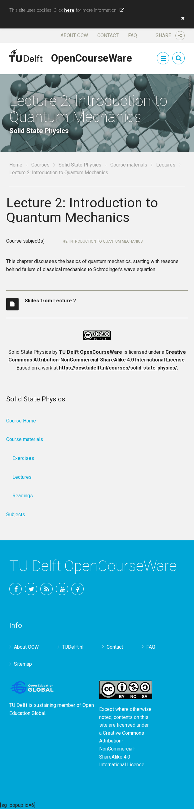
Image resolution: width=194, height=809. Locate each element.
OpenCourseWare (91, 57)
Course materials (128, 165)
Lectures (165, 165)
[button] (181, 18)
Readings (22, 496)
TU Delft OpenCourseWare (90, 352)
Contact (108, 35)
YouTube (62, 589)
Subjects (15, 514)
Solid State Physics (80, 165)
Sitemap (23, 664)
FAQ (132, 35)
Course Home (21, 421)
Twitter (31, 589)
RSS (46, 589)
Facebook (15, 589)
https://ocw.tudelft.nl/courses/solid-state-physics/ (118, 368)
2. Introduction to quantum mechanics (104, 241)
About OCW (74, 35)
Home (15, 165)
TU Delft (77, 589)
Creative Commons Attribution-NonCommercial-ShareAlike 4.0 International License (121, 749)
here (69, 10)
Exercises (23, 458)
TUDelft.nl (72, 647)
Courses (40, 165)
